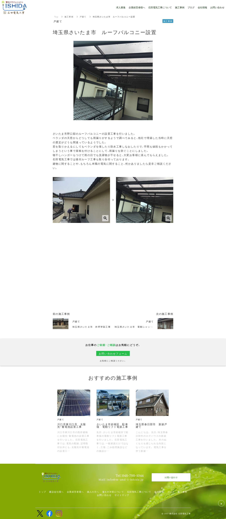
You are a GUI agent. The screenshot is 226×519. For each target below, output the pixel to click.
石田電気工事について (139, 491)
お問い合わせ (104, 495)
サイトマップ (122, 495)
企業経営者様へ (75, 491)
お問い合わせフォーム (113, 353)
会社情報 (159, 491)
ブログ (170, 491)
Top (56, 16)
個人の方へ (93, 491)
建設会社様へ (56, 491)
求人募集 (121, 7)
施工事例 (69, 16)
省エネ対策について (113, 491)
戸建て (83, 16)
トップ (42, 491)
